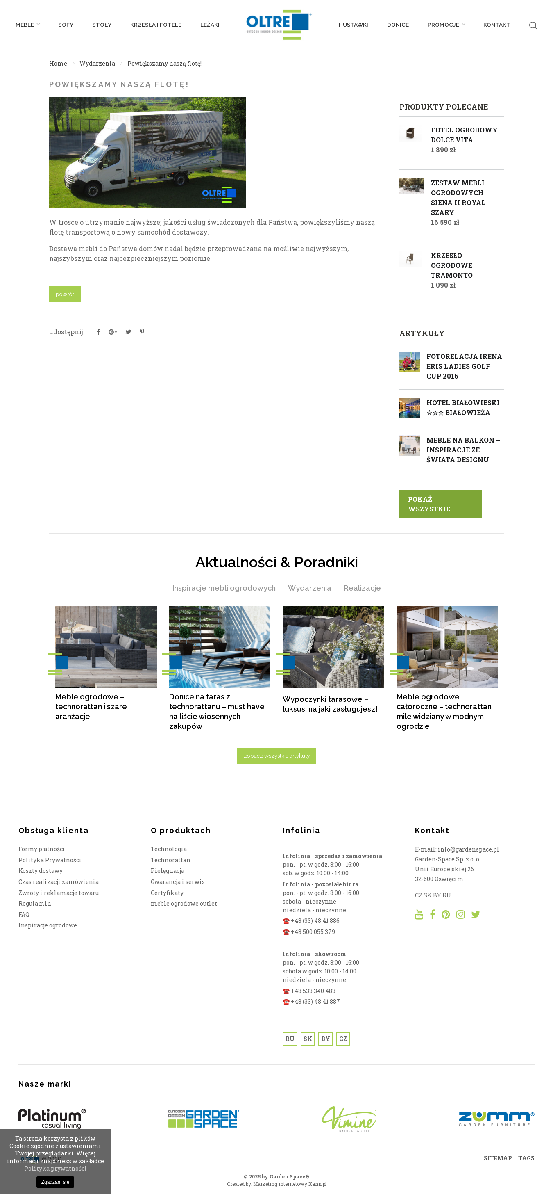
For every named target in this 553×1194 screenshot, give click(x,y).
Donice (398, 24)
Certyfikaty (167, 893)
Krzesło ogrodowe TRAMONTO (452, 265)
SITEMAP (498, 1158)
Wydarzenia (97, 63)
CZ (343, 1039)
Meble (27, 24)
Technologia (169, 849)
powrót (65, 294)
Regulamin (34, 903)
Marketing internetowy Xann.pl (289, 1183)
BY (325, 1039)
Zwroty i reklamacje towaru (58, 893)
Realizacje (362, 588)
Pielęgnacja (167, 870)
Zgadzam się (55, 1182)
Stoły (101, 24)
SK (308, 1039)
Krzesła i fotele (155, 24)
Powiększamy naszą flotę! (164, 63)
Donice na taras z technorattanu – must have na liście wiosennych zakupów (217, 711)
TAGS (526, 1158)
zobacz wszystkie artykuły (277, 755)
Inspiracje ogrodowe (47, 925)
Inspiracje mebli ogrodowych (224, 588)
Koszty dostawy (40, 870)
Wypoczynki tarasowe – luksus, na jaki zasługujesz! (330, 704)
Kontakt (496, 24)
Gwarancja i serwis (178, 882)
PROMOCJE (446, 24)
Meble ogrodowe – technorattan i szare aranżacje (91, 706)
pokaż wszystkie (429, 504)
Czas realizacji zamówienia (58, 882)
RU (290, 1039)
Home (58, 63)
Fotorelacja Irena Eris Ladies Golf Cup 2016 (464, 366)
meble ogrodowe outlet (184, 903)
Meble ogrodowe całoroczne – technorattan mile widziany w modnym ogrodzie (444, 711)
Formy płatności (41, 849)
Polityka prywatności (55, 1168)
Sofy (65, 24)
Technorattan (170, 860)
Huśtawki (353, 24)
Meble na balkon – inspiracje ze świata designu (463, 450)
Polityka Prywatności (50, 860)
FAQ (23, 914)
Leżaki (210, 24)
